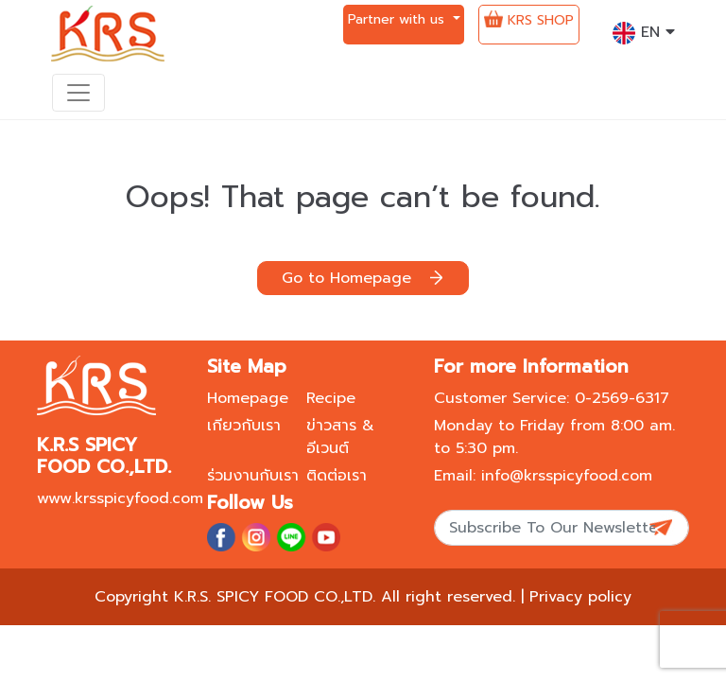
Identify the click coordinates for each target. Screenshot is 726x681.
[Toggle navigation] (78, 93)
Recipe (330, 398)
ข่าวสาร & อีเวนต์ (340, 437)
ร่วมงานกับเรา (253, 475)
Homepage (247, 398)
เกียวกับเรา (244, 425)
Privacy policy (580, 596)
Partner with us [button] (398, 19)
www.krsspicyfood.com (120, 498)
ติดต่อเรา (336, 475)
